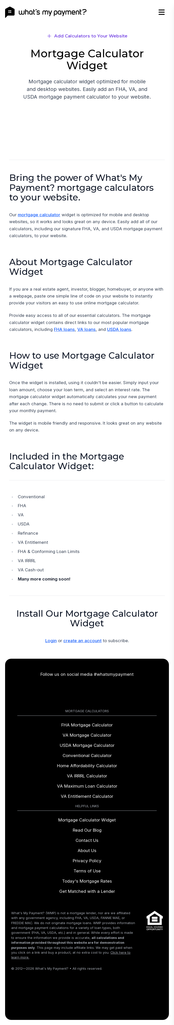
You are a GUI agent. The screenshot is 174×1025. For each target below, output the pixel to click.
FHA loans (64, 329)
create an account (82, 640)
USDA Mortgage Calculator (87, 745)
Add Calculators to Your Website (90, 35)
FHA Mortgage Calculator (87, 724)
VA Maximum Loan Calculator (87, 786)
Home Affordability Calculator (87, 765)
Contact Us (87, 840)
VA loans (86, 329)
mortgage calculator (39, 214)
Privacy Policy (87, 860)
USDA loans (119, 329)
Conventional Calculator (87, 755)
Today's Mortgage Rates (87, 881)
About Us (87, 850)
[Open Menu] (164, 12)
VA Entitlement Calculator (87, 796)
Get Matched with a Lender (87, 891)
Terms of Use (87, 870)
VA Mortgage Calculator (87, 735)
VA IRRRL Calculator (87, 775)
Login (51, 640)
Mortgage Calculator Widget (87, 819)
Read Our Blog (87, 830)
